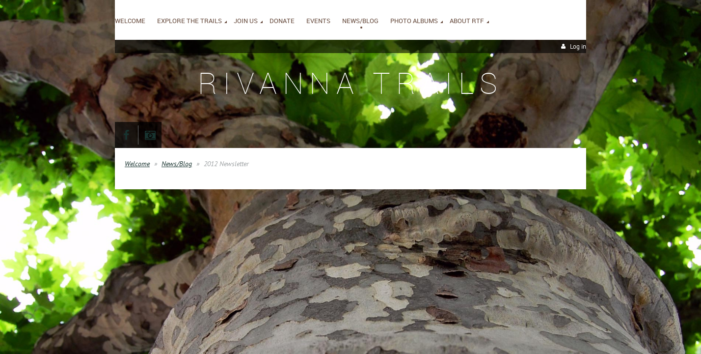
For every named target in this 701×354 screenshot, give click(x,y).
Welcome (137, 163)
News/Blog (177, 163)
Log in (578, 46)
